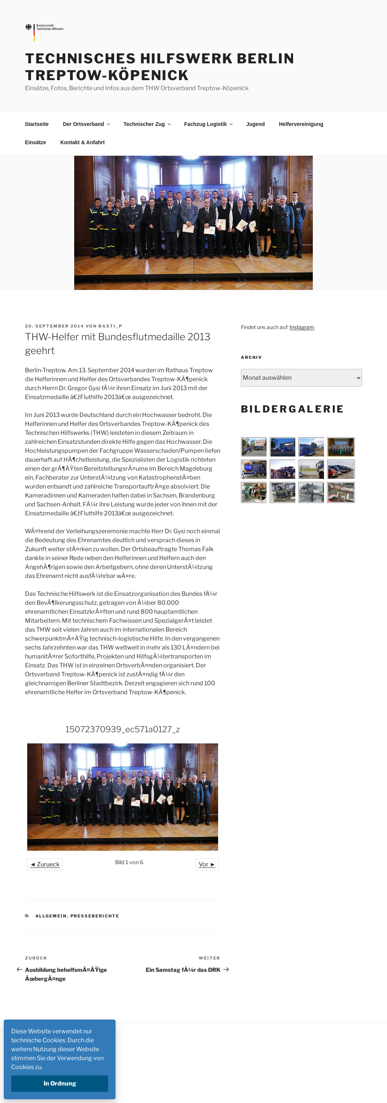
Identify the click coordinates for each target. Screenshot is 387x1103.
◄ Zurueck (45, 864)
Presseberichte (95, 916)
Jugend (255, 124)
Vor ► (207, 864)
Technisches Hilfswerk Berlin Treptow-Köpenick (160, 66)
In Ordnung (60, 1083)
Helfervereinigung (301, 124)
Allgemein (51, 916)
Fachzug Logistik (209, 124)
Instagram (302, 327)
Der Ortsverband (87, 124)
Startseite (37, 124)
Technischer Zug (147, 124)
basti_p (110, 326)
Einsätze (35, 142)
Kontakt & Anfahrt (82, 142)
